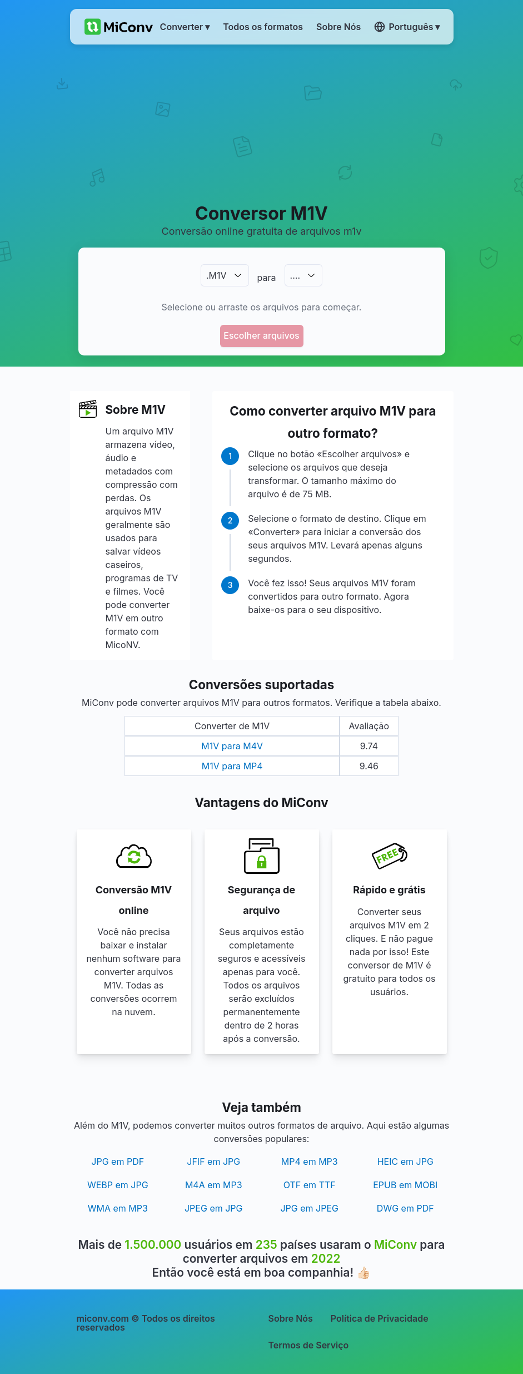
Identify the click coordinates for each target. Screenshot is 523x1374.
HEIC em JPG (405, 1161)
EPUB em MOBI (405, 1184)
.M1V (216, 275)
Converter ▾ (185, 26)
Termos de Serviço (308, 1345)
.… (295, 275)
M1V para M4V (232, 746)
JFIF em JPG (213, 1161)
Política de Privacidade (380, 1318)
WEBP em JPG (117, 1184)
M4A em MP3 (213, 1184)
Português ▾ (407, 26)
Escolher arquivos (261, 335)
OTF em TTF (309, 1184)
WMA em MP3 (118, 1208)
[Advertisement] (261, 122)
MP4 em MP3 (309, 1161)
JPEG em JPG (214, 1208)
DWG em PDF (405, 1208)
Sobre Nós (290, 1318)
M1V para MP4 (232, 766)
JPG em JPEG (309, 1208)
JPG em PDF (117, 1161)
